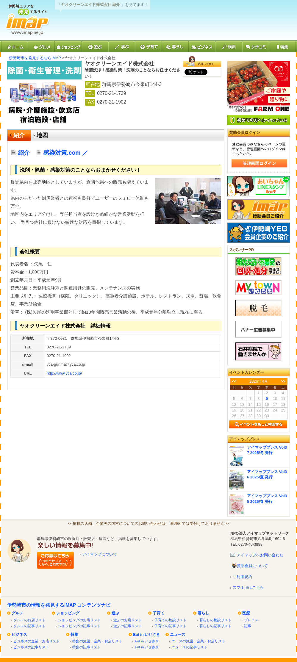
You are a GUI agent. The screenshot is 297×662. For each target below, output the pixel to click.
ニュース (177, 634)
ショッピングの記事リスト (79, 626)
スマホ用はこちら (248, 587)
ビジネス (19, 634)
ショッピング (67, 613)
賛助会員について (252, 566)
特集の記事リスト (86, 647)
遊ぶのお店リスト (127, 620)
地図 (42, 135)
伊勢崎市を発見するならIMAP (35, 58)
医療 (246, 613)
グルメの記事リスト (29, 626)
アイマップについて (99, 554)
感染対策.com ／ (68, 152)
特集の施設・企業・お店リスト (97, 641)
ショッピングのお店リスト (79, 620)
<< (234, 381)
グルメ (17, 613)
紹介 (19, 135)
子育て (158, 613)
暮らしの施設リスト (215, 620)
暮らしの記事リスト (215, 626)
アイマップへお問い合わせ (260, 555)
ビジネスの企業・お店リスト (36, 641)
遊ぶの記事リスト (127, 626)
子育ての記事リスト (170, 626)
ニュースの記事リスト (189, 647)
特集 (74, 634)
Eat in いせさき (146, 634)
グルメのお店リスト (29, 620)
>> (283, 381)
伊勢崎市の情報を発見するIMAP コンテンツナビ (58, 605)
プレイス (251, 620)
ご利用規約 (242, 577)
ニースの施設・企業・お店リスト (198, 641)
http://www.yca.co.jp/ (64, 373)
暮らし (203, 613)
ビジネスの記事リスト (31, 647)
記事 (247, 626)
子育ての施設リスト (170, 620)
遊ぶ (115, 613)
